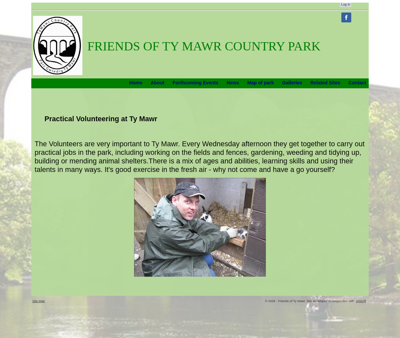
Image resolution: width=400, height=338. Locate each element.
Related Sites (325, 82)
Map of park (260, 82)
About (157, 82)
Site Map (38, 301)
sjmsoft (361, 301)
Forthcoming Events (195, 82)
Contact (357, 82)
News (233, 82)
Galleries (292, 82)
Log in (345, 4)
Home (135, 82)
